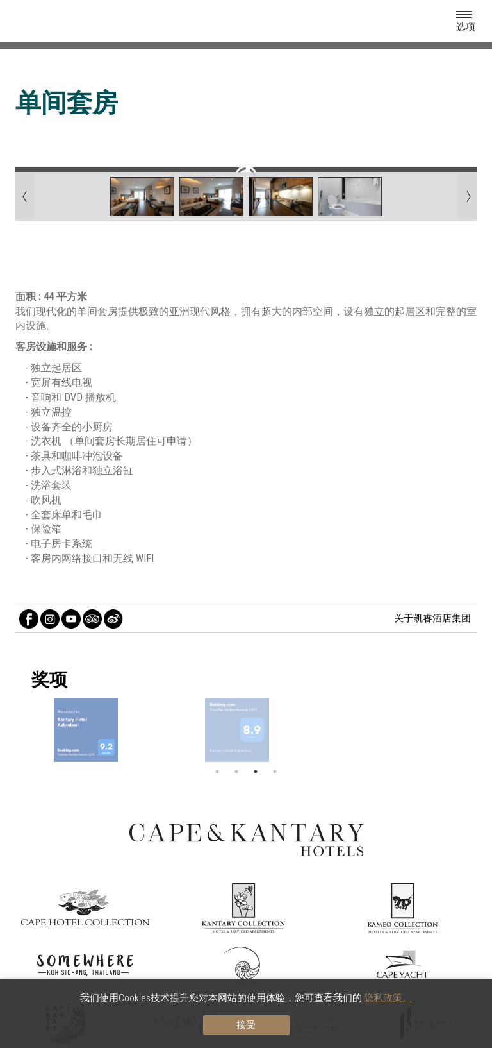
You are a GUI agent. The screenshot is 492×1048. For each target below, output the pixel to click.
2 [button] (236, 771)
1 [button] (217, 771)
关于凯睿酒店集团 (432, 618)
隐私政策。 (388, 998)
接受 (246, 1025)
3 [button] (255, 771)
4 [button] (274, 771)
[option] (246, 730)
